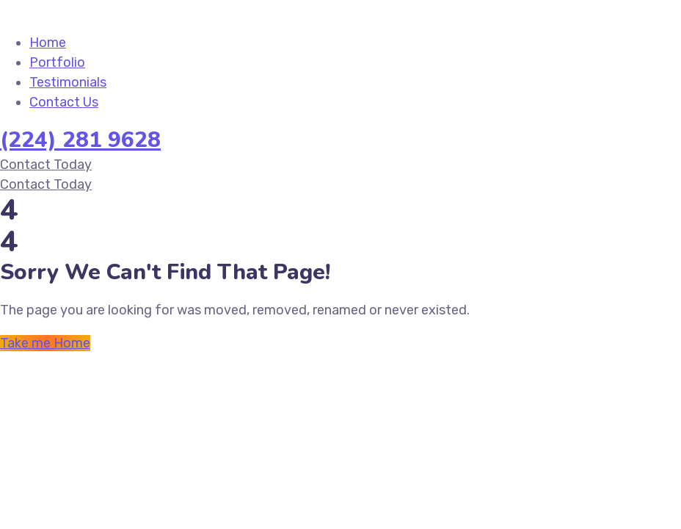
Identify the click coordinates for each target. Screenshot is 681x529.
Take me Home (45, 343)
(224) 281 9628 (80, 140)
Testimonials (67, 82)
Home (47, 43)
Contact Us (63, 102)
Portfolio (57, 62)
